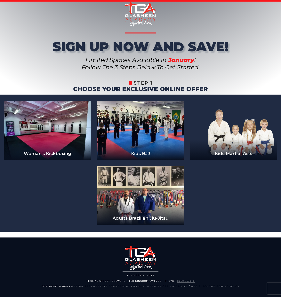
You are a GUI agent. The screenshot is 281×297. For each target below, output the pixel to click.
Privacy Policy (176, 286)
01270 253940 (186, 281)
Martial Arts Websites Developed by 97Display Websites (117, 286)
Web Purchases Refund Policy (215, 286)
